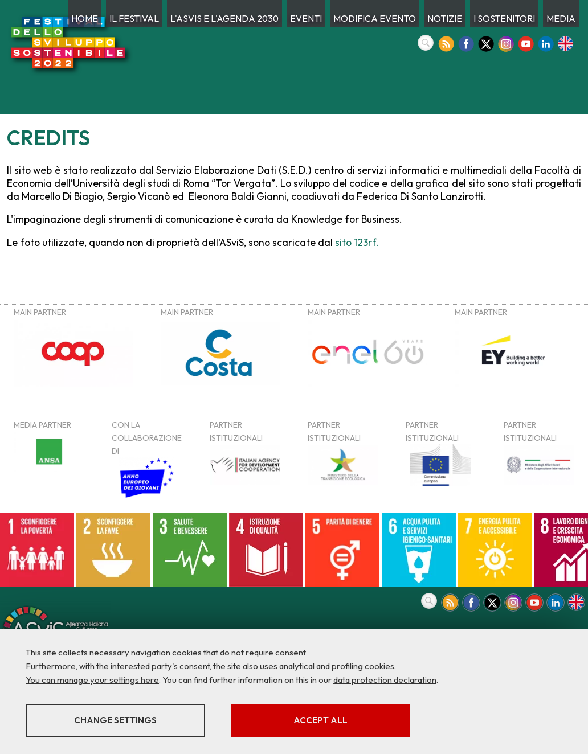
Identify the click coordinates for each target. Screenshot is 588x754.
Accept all (320, 720)
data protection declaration (384, 679)
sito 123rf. (357, 242)
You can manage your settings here (92, 679)
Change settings (115, 720)
